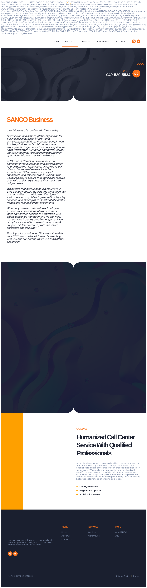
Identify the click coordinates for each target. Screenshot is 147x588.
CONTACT (120, 41)
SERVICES (85, 41)
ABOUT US (70, 41)
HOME (57, 41)
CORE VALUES (102, 41)
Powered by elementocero (20, 576)
